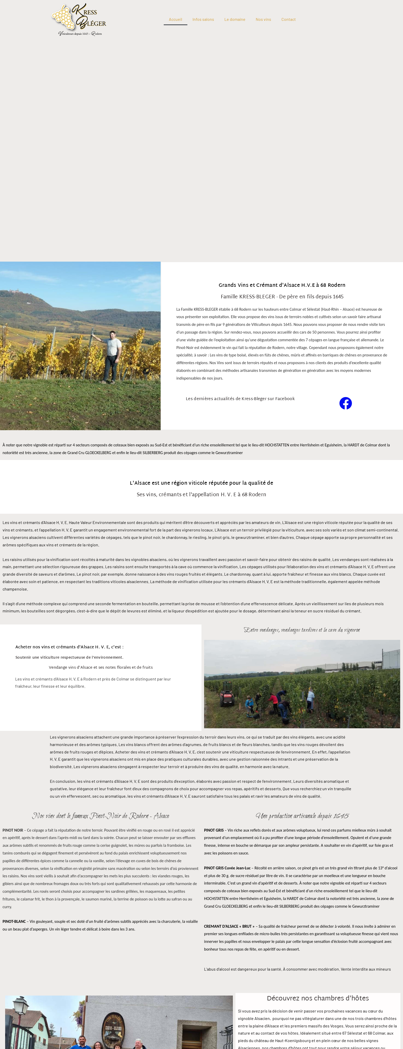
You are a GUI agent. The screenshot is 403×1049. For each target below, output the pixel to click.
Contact (288, 19)
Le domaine (234, 19)
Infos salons (203, 19)
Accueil (175, 19)
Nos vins (263, 19)
